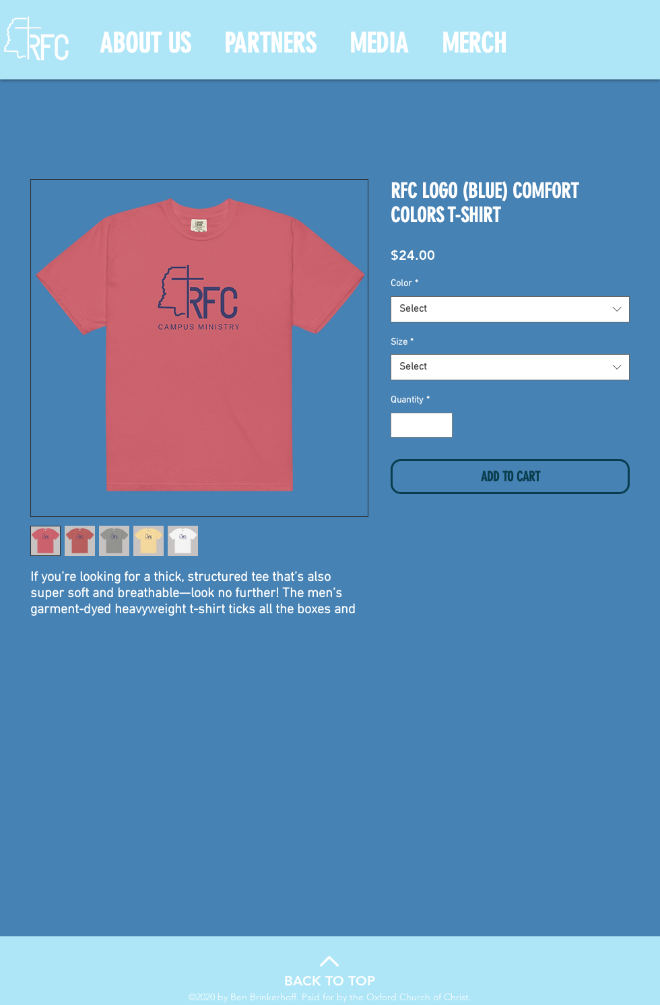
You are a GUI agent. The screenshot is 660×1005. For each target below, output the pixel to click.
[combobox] (510, 309)
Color (404, 283)
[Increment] (442, 425)
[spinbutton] (421, 425)
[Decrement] (401, 425)
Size (402, 342)
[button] (145, 44)
